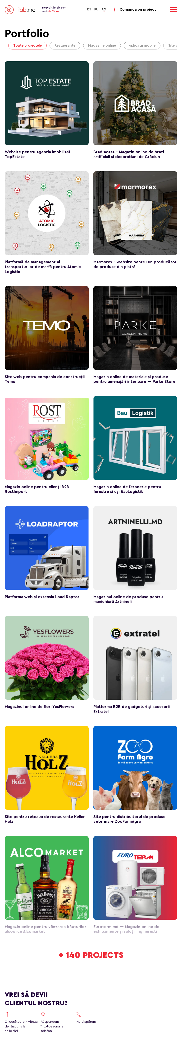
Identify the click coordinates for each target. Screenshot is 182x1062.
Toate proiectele (27, 45)
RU (96, 9)
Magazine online (102, 45)
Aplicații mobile (142, 45)
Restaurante (65, 45)
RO (104, 9)
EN (89, 9)
